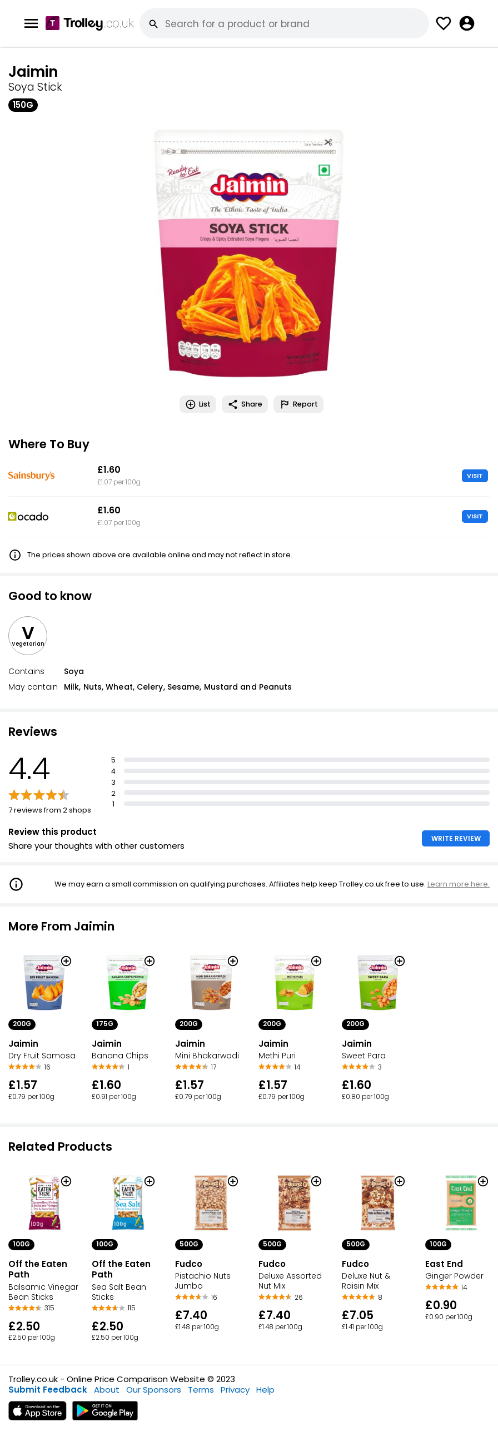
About (106, 1389)
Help (265, 1389)
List (198, 404)
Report (298, 404)
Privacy (235, 1389)
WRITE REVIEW (456, 838)
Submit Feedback (47, 1389)
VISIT (475, 475)
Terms (201, 1389)
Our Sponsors (153, 1389)
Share (244, 404)
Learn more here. (458, 884)
